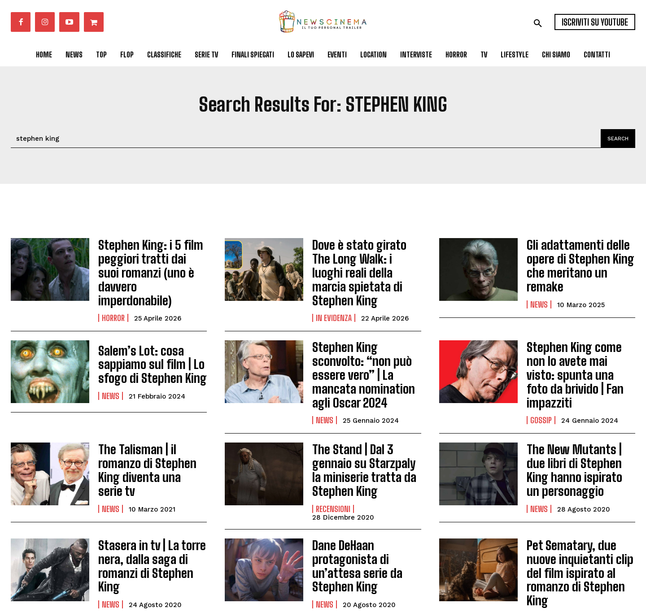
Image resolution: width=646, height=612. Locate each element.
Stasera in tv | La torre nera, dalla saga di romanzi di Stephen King (149, 505)
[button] (538, 23)
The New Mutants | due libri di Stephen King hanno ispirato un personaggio (576, 424)
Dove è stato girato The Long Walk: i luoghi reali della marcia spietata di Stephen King (362, 262)
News (539, 290)
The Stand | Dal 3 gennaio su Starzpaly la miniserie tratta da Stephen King (365, 420)
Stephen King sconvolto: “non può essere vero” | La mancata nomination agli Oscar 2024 (363, 343)
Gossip (541, 378)
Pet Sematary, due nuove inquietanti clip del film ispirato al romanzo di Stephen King (580, 505)
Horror (113, 297)
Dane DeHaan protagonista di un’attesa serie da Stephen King (351, 505)
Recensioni (333, 449)
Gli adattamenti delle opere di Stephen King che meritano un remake (579, 261)
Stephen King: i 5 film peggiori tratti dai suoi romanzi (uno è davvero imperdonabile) (148, 262)
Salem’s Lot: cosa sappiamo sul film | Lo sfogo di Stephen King (144, 343)
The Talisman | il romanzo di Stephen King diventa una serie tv (152, 424)
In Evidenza (334, 297)
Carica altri (323, 573)
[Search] (616, 138)
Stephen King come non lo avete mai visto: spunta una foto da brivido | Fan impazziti (576, 343)
